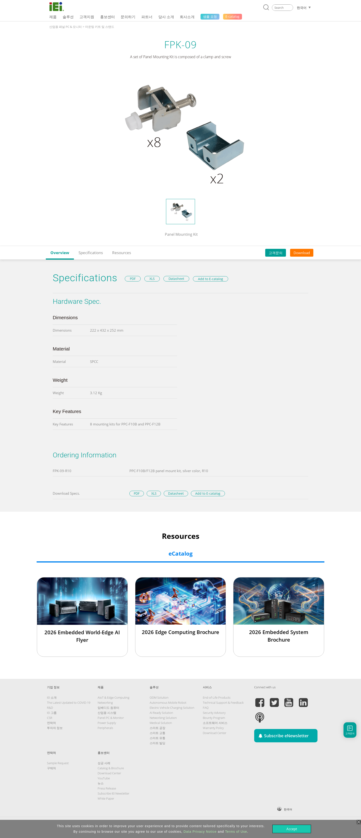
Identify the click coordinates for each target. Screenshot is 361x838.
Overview (59, 252)
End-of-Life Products (216, 697)
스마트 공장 (157, 728)
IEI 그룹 (52, 713)
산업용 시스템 (107, 713)
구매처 (51, 768)
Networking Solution (163, 718)
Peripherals (105, 728)
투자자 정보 (55, 728)
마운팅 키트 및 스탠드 (99, 27)
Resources (121, 252)
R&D (50, 708)
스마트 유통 (157, 738)
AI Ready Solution (161, 713)
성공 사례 (104, 763)
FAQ (206, 708)
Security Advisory (214, 713)
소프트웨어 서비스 (215, 723)
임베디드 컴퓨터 (108, 708)
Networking (105, 702)
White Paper (106, 798)
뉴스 (101, 783)
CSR (49, 718)
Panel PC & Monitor (111, 718)
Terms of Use (236, 831)
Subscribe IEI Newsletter (113, 793)
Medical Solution (161, 723)
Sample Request (58, 763)
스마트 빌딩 (157, 743)
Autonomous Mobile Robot (168, 702)
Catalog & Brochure (111, 768)
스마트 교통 (157, 733)
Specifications (91, 252)
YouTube (104, 778)
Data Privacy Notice (200, 831)
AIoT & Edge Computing (113, 697)
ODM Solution (159, 697)
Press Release (107, 788)
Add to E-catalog (210, 279)
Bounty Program (214, 718)
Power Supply (107, 723)
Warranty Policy (213, 728)
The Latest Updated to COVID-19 (68, 702)
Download (302, 252)
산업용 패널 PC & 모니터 (65, 27)
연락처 (51, 723)
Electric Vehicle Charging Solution (172, 708)
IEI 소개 (52, 697)
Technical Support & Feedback (223, 702)
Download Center (214, 733)
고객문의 (275, 252)
